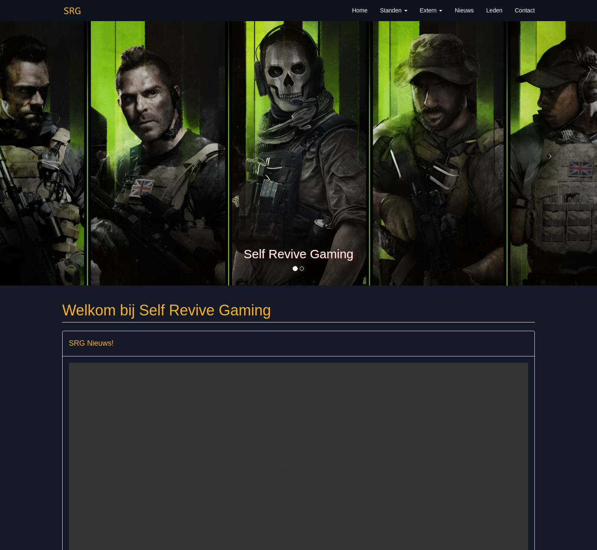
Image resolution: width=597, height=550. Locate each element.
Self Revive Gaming (298, 254)
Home (359, 10)
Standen (393, 10)
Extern (431, 10)
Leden (494, 10)
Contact (525, 10)
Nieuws (464, 10)
